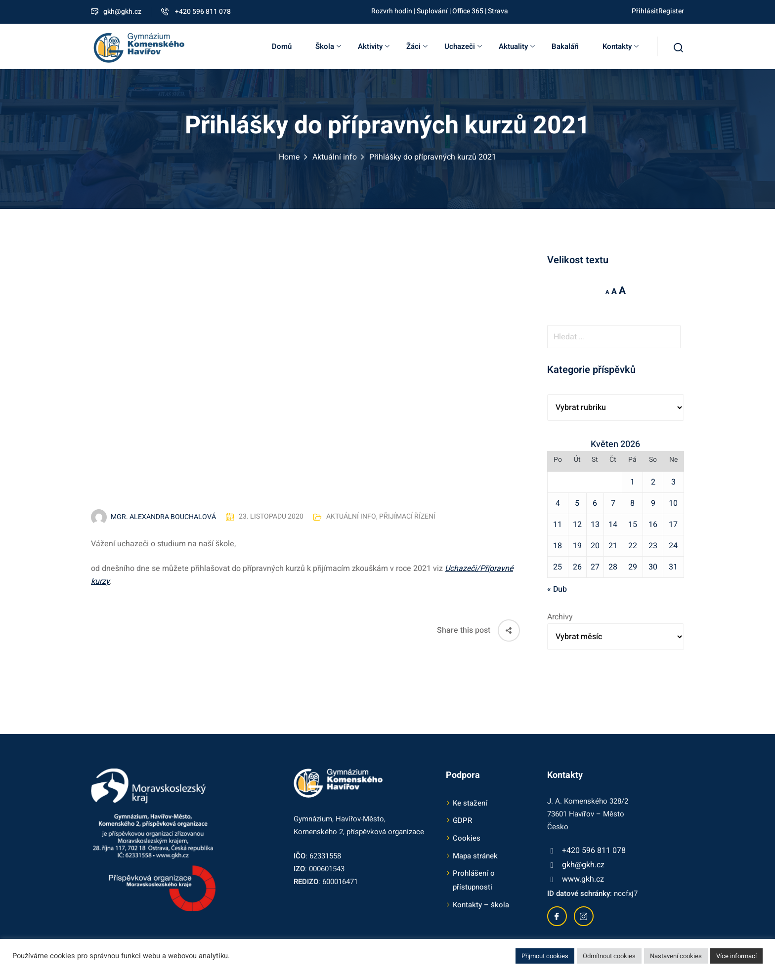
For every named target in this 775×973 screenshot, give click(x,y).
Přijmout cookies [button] (544, 956)
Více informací (736, 956)
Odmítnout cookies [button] (609, 956)
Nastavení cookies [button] (676, 956)
